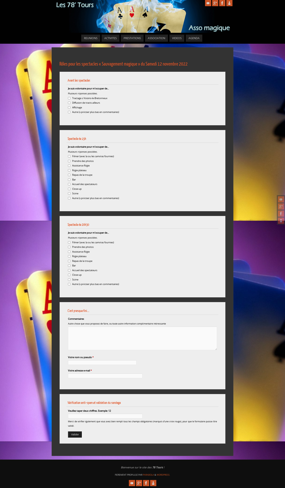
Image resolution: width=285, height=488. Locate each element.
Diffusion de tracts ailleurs (86, 102)
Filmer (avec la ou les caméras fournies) (93, 156)
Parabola (148, 474)
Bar (74, 179)
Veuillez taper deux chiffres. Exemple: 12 (89, 410)
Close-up (77, 188)
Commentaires (76, 318)
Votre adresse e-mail (80, 370)
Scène (75, 193)
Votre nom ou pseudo (81, 357)
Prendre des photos (83, 161)
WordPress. (163, 474)
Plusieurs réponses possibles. (82, 93)
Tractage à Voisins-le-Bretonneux (89, 98)
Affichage (77, 107)
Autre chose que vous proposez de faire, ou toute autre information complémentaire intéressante (117, 323)
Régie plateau (79, 170)
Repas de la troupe (82, 174)
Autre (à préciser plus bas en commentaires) (95, 112)
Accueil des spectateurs (84, 184)
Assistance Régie (81, 165)
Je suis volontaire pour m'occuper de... (88, 88)
